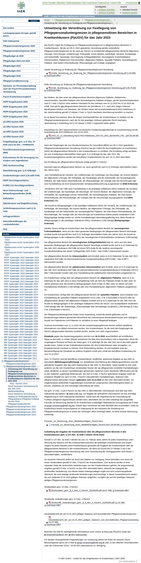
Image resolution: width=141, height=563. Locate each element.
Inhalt (113, 3)
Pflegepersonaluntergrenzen (67, 20)
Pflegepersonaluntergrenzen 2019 (21, 415)
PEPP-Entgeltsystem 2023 (15, 117)
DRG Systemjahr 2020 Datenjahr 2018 (21, 289)
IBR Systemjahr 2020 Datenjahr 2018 (20, 342)
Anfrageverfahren (11, 216)
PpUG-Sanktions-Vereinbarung (21, 394)
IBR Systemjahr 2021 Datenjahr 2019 (20, 340)
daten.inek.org (75, 394)
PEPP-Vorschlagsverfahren (16, 180)
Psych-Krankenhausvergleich (17, 97)
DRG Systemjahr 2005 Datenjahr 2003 (21, 329)
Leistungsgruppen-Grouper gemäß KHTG (19, 34)
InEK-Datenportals (79, 535)
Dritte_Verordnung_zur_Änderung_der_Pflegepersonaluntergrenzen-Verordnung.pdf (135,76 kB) (92, 88)
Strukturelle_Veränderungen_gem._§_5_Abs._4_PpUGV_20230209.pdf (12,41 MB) (87, 502)
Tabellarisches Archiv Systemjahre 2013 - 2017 (21, 243)
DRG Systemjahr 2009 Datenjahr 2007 (21, 318)
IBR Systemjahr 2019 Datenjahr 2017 (20, 345)
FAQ (5, 229)
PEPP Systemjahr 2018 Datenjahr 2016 (21, 268)
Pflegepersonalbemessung (15, 81)
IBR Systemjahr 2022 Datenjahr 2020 (20, 337)
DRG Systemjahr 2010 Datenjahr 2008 (21, 316)
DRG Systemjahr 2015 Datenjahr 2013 (21, 303)
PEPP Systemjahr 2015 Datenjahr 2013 (21, 276)
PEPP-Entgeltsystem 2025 (15, 107)
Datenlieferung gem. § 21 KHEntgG (19, 170)
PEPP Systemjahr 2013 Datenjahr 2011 (21, 281)
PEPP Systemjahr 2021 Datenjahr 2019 (21, 260)
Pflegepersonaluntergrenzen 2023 (21, 366)
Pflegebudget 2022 (12, 66)
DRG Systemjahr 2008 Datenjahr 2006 (21, 321)
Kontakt (52, 3)
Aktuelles (61, 3)
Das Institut (8, 28)
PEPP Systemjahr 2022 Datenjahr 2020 (21, 257)
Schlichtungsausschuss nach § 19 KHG (19, 209)
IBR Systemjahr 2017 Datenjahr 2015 (20, 350)
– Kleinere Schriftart (106, 13)
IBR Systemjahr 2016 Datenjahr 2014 (20, 353)
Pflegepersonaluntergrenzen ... (98, 20)
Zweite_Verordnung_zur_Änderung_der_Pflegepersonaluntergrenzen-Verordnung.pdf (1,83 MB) (92, 73)
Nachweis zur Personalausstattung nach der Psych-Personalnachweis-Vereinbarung (19, 89)
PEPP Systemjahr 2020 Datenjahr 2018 (21, 263)
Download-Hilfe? (54, 76)
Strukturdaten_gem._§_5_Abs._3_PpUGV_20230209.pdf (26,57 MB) (80, 490)
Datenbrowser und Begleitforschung (20, 203)
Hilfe (119, 3)
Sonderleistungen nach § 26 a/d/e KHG (21, 175)
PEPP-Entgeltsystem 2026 (15, 102)
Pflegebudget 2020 (12, 76)
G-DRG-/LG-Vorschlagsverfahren (18, 185)
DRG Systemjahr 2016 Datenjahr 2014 (21, 300)
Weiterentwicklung (16, 391)
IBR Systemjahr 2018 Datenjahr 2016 (20, 348)
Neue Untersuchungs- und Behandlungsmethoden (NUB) (17, 192)
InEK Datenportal (11, 41)
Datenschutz (104, 3)
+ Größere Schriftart (106, 10)
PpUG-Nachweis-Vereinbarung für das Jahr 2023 (23, 387)
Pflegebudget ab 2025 (13, 56)
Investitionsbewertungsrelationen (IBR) (19, 151)
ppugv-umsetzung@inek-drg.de (60, 406)
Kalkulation (8, 198)
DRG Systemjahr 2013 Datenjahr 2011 (21, 308)
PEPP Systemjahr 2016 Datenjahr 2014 (21, 273)
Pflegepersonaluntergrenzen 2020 (21, 412)
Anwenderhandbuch (55, 535)
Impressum (92, 3)
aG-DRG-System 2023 (13, 136)
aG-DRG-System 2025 (13, 127)
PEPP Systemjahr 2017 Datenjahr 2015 (21, 271)
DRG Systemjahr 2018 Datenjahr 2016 (21, 294)
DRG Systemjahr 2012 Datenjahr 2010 (21, 310)
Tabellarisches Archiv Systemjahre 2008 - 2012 (21, 248)
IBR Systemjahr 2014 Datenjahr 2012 (20, 358)
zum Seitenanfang (128, 561)
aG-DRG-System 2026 (13, 122)
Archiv (47, 20)
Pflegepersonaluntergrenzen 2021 (21, 409)
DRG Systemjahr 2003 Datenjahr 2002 (21, 334)
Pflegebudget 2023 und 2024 (16, 61)
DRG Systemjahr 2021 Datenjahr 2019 (21, 287)
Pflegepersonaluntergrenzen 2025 (19, 51)
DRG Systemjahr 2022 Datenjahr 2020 (21, 284)
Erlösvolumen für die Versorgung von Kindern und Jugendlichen (21, 159)
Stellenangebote (73, 3)
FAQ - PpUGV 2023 (18, 383)
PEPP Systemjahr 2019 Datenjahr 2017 (21, 265)
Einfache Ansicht (129, 13)
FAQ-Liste (108, 532)
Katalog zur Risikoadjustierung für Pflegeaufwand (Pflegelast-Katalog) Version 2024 (23, 398)
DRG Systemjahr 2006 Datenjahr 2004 (21, 326)
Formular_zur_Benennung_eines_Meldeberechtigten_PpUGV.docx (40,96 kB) (84, 425)
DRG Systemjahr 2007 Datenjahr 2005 (21, 324)
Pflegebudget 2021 (12, 71)
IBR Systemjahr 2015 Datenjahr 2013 (20, 356)
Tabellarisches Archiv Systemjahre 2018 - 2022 (21, 238)
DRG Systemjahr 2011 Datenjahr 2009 (21, 313)
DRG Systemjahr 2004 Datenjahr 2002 (21, 332)
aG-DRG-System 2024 (13, 132)
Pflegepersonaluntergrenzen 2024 (21, 364)
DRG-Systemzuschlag (13, 165)
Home (45, 3)
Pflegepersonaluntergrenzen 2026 (19, 46)
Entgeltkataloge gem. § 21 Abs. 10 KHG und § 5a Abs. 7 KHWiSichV (19, 143)
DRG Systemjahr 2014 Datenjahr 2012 (21, 305)
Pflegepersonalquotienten (19, 404)
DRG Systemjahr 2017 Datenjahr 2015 (21, 297)
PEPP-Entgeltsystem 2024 (15, 112)
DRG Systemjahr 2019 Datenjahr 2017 (21, 292)
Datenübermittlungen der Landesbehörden (15, 222)
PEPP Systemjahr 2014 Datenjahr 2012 (21, 279)
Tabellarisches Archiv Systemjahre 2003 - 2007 (21, 253)
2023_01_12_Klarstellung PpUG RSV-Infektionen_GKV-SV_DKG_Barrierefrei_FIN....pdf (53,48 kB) (94, 135)
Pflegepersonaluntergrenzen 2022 (21, 406)
